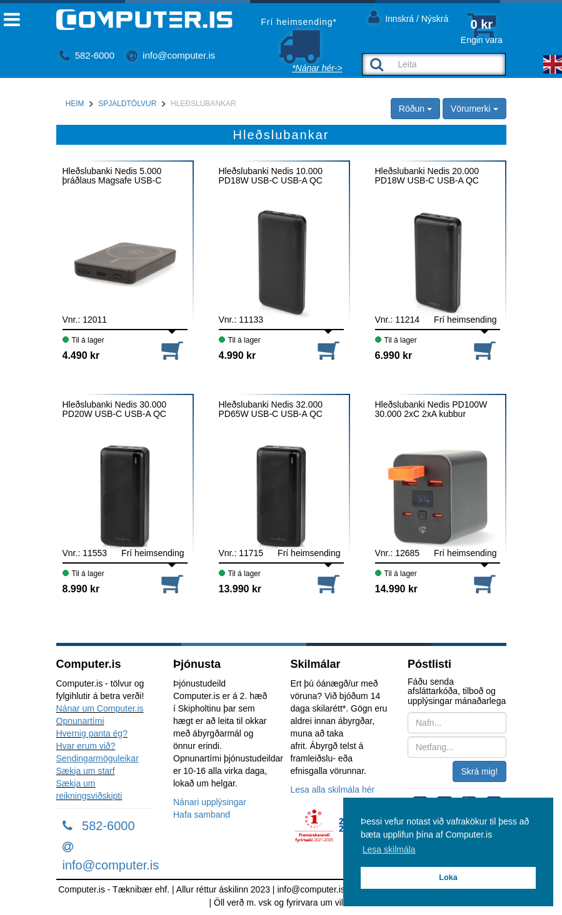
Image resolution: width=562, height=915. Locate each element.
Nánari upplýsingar (209, 802)
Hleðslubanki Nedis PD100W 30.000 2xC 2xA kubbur (431, 409)
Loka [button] (448, 877)
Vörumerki (474, 109)
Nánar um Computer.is (100, 708)
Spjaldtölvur (127, 103)
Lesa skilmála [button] (389, 849)
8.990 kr (81, 589)
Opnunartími (80, 721)
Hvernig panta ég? (92, 733)
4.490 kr (81, 355)
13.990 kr (240, 589)
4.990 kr (237, 355)
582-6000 (87, 55)
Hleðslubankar (203, 103)
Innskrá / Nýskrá (408, 16)
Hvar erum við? (86, 746)
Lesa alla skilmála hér (333, 790)
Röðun (415, 109)
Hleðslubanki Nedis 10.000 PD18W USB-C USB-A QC (271, 176)
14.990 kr (396, 589)
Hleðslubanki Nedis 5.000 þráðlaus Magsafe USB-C (112, 176)
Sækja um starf (85, 771)
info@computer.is (170, 55)
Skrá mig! (479, 771)
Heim (75, 103)
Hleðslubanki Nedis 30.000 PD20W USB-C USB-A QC (115, 409)
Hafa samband (201, 815)
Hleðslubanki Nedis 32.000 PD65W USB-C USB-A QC (271, 409)
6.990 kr (394, 355)
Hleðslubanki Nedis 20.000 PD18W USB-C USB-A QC (427, 176)
